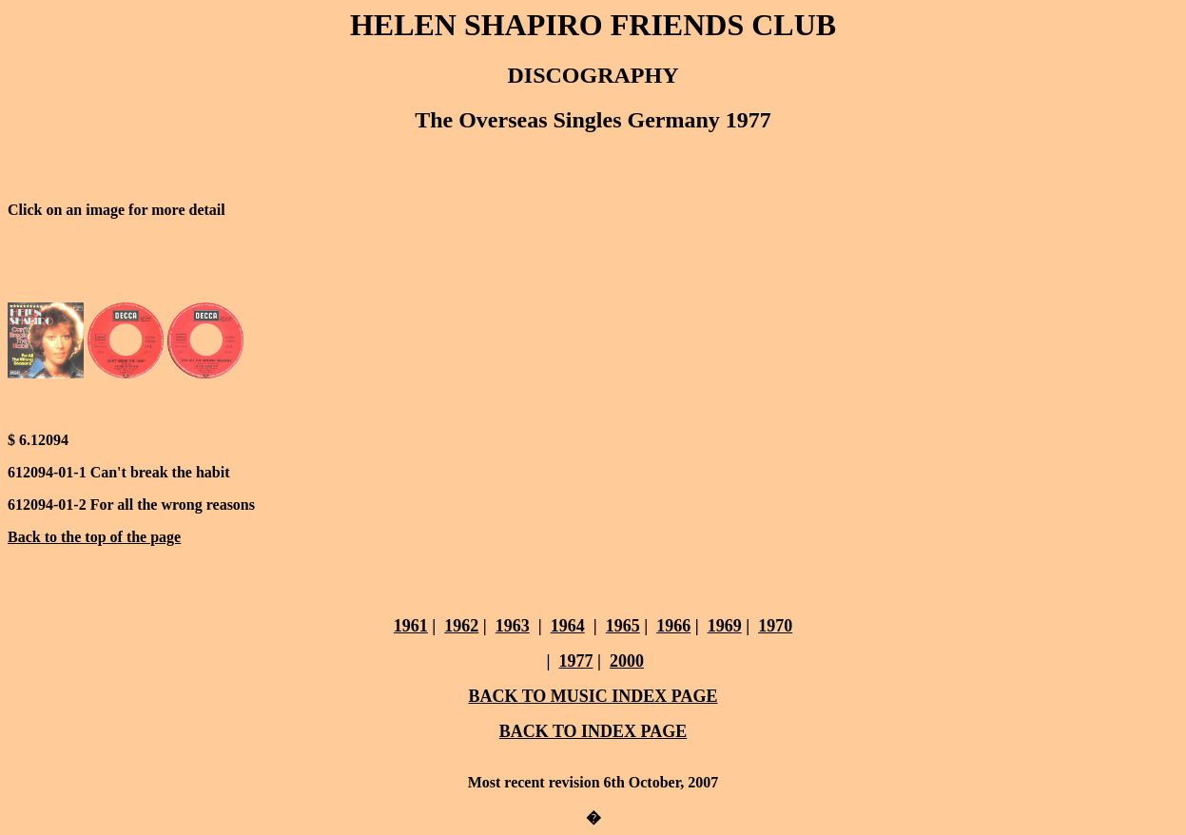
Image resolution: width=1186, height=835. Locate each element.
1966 (673, 625)
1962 (461, 625)
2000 (627, 660)
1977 (576, 660)
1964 (568, 625)
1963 (513, 625)
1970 (775, 625)
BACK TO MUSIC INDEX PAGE (592, 696)
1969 (725, 625)
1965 (623, 625)
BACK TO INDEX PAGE (593, 731)
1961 (411, 625)
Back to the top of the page (94, 537)
